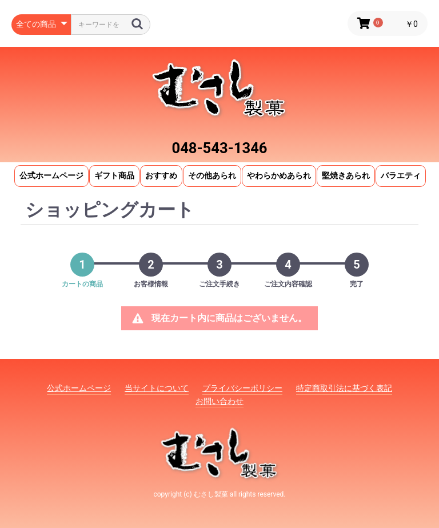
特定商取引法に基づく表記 (344, 388)
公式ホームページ (51, 175)
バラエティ (401, 175)
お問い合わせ (219, 401)
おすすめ (161, 175)
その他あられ (212, 175)
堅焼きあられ (346, 175)
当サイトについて (157, 388)
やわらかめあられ (279, 175)
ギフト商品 (114, 175)
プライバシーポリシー (242, 388)
